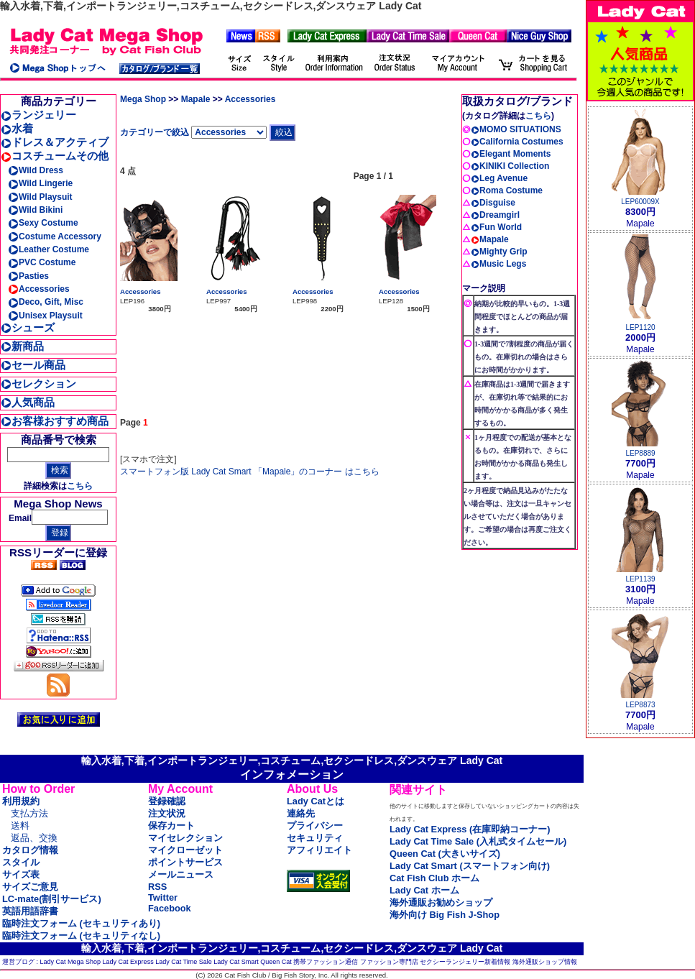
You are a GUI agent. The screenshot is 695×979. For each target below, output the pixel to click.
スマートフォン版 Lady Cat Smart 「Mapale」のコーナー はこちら (249, 471)
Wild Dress (35, 170)
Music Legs (498, 264)
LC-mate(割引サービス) (51, 898)
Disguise (493, 203)
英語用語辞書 (30, 911)
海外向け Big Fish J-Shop (445, 914)
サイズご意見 (30, 886)
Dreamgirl (495, 215)
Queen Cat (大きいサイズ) (445, 853)
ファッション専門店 (389, 961)
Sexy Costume (43, 223)
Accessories (39, 289)
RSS (157, 886)
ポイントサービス (185, 862)
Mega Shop (143, 99)
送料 (20, 825)
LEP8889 (640, 453)
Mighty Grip (499, 252)
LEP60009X (640, 202)
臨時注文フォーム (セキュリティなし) (81, 935)
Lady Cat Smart (236, 961)
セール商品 (33, 365)
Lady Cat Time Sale (183, 961)
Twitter (163, 897)
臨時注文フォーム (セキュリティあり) (81, 923)
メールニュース (180, 874)
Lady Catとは (315, 801)
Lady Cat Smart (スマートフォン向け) (470, 865)
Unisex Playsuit (45, 316)
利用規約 (21, 801)
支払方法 (29, 813)
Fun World (496, 227)
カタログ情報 (30, 850)
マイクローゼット (185, 850)
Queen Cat (276, 961)
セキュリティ (315, 837)
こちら (80, 486)
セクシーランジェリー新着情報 (465, 961)
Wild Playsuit (40, 197)
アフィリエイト (319, 850)
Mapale (196, 99)
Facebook (169, 908)
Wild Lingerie (40, 183)
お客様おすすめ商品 (55, 421)
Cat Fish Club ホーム (434, 878)
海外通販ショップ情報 (544, 961)
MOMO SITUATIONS (516, 129)
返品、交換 (34, 837)
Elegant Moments (511, 154)
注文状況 (166, 813)
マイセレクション (185, 837)
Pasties (28, 276)
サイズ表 (21, 874)
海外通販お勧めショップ (441, 902)
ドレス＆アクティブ (55, 142)
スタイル (21, 862)
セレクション (38, 383)
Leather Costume (48, 249)
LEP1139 (640, 579)
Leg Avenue (499, 178)
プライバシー (315, 825)
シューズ (28, 327)
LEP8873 (640, 705)
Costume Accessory (54, 236)
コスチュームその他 (55, 156)
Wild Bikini (35, 210)
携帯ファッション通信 (325, 961)
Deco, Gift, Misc (45, 302)
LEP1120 (640, 327)
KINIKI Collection (510, 166)
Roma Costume (507, 190)
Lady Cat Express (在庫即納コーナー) (470, 829)
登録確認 (166, 801)
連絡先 (301, 813)
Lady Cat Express (128, 961)
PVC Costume (41, 262)
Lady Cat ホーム (424, 890)
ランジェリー (38, 115)
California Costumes (517, 142)
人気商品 (28, 402)
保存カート (171, 825)
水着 (17, 128)
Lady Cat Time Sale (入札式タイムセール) (478, 841)
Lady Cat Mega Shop (70, 961)
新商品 (22, 346)
